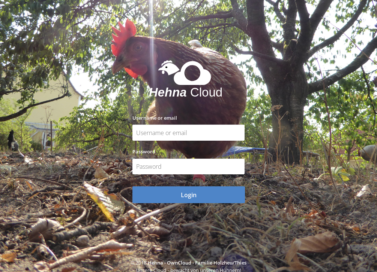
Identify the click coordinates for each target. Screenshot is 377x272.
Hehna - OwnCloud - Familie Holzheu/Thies (197, 262)
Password (143, 151)
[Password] (188, 167)
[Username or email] (188, 133)
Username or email (154, 117)
